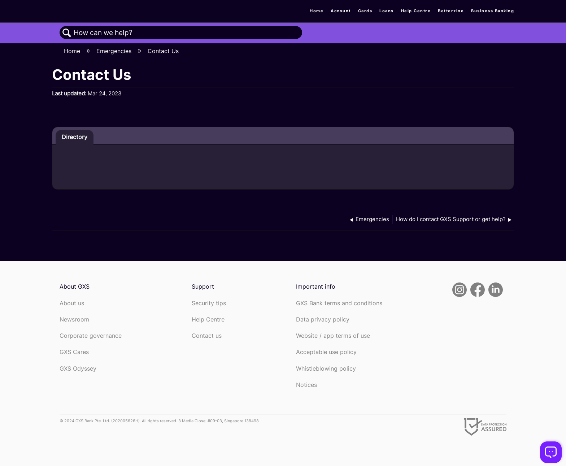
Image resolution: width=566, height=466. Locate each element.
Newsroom (74, 319)
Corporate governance (91, 335)
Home (316, 10)
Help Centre (416, 10)
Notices (306, 384)
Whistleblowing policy (326, 368)
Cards (365, 10)
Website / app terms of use (333, 335)
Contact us (207, 335)
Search (67, 33)
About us (72, 303)
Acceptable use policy (326, 352)
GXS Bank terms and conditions (339, 303)
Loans (386, 10)
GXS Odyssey (78, 368)
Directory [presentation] (74, 137)
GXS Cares (74, 352)
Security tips (209, 303)
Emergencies (114, 51)
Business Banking (492, 10)
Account (341, 10)
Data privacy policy (322, 319)
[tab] (74, 137)
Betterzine (451, 10)
